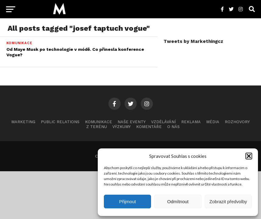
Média (212, 122)
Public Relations (60, 122)
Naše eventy (132, 122)
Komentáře (149, 126)
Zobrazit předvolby (228, 201)
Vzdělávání (163, 122)
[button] (249, 156)
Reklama (191, 122)
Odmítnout (178, 201)
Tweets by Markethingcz (193, 41)
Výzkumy (121, 126)
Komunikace (98, 122)
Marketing (23, 122)
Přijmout (127, 201)
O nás (173, 126)
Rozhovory (237, 122)
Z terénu (96, 126)
